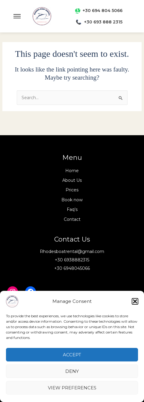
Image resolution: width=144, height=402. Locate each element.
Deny (72, 371)
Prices (72, 190)
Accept (72, 355)
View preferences (72, 388)
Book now (72, 200)
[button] (135, 301)
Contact (72, 219)
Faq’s (72, 209)
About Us (72, 180)
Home (72, 170)
